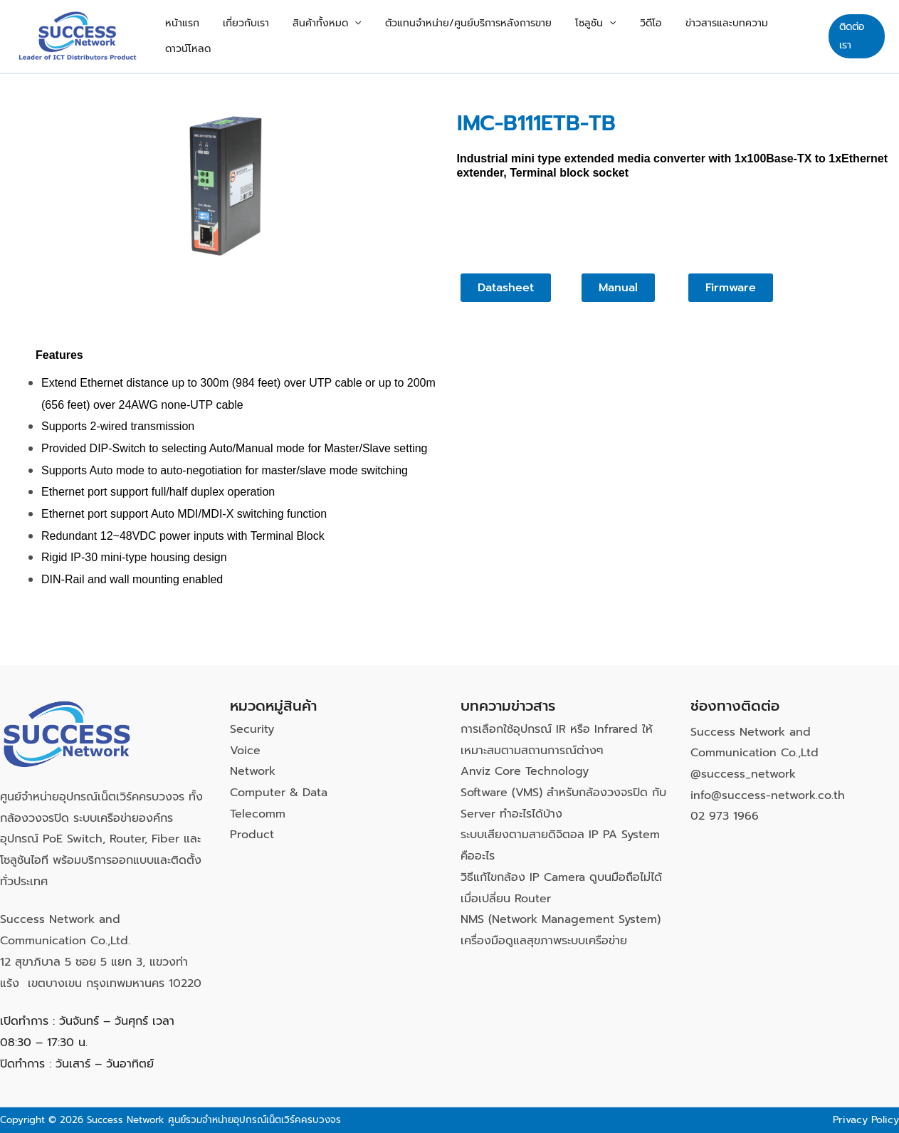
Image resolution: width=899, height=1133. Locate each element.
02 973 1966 (724, 816)
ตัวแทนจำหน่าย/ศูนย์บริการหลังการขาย (473, 35)
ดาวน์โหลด (781, 35)
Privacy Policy (866, 1119)
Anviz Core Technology (525, 771)
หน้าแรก (215, 35)
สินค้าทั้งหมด (341, 36)
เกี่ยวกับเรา (269, 35)
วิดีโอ (637, 35)
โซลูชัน (591, 36)
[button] (368, 36)
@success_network (743, 774)
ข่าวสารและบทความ (703, 35)
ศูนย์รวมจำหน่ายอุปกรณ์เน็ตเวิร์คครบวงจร (254, 1119)
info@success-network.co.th (767, 795)
